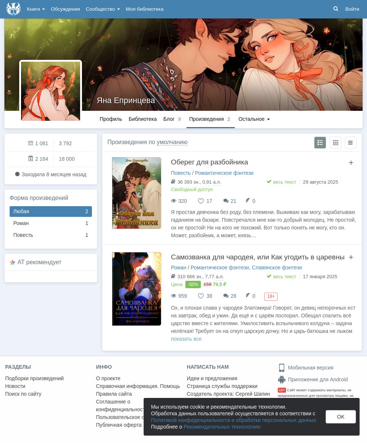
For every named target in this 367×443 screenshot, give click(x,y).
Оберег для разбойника (209, 162)
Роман (50, 223)
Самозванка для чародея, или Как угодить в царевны (257, 257)
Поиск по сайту (23, 394)
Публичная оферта (119, 425)
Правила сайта (114, 394)
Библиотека (142, 119)
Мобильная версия (305, 368)
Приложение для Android (313, 379)
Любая (50, 211)
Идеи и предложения (212, 378)
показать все (186, 339)
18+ (282, 390)
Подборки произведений (34, 378)
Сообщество (103, 9)
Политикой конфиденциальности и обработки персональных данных (233, 420)
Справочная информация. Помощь (138, 386)
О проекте (108, 378)
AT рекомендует (40, 262)
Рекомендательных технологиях (222, 427)
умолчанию (172, 142)
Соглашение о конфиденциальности (122, 405)
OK (340, 417)
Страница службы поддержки (222, 386)
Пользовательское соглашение (133, 417)
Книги (36, 9)
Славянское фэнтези (277, 267)
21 (234, 201)
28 (234, 296)
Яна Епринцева (126, 100)
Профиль (111, 119)
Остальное (254, 119)
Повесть (50, 235)
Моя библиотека (145, 9)
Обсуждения (65, 9)
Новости (15, 386)
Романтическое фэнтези (224, 173)
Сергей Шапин (252, 394)
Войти (352, 9)
